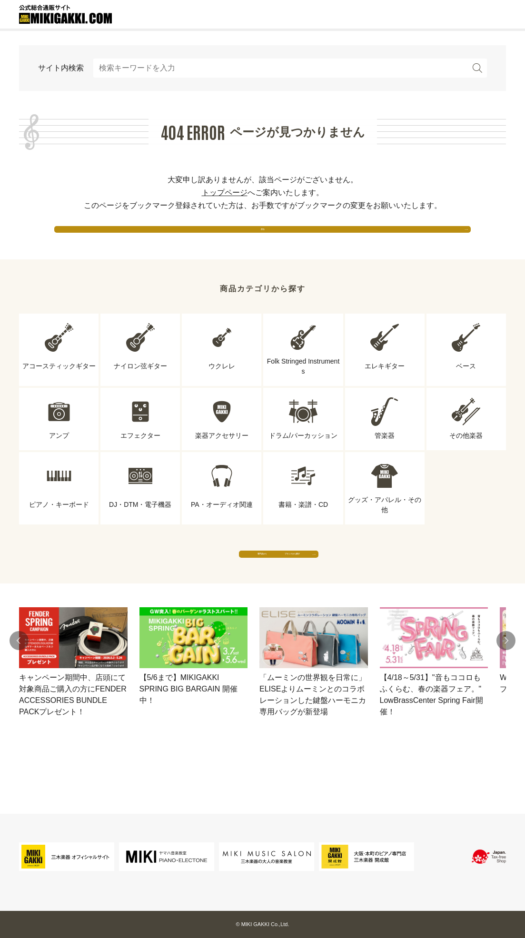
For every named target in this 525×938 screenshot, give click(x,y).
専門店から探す (174, 581)
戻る (262, 238)
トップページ (225, 192)
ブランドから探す (350, 581)
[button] (19, 677)
